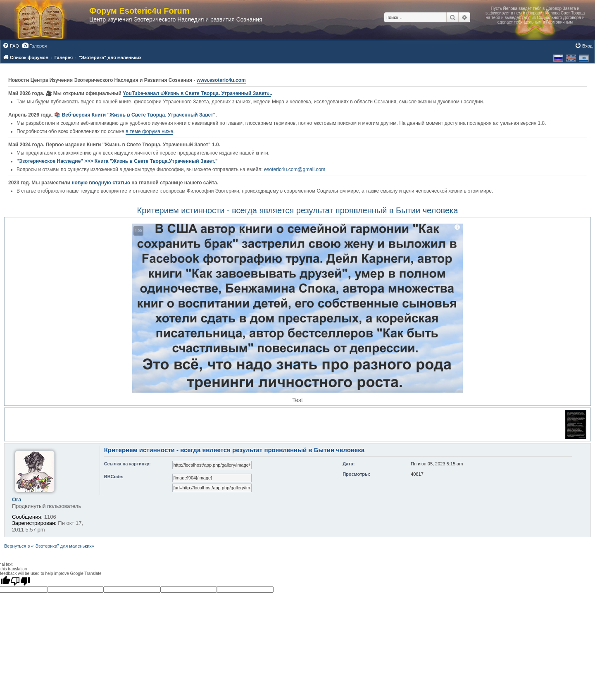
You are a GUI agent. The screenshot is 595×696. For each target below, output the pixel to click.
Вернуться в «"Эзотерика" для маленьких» (49, 545)
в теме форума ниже (149, 131)
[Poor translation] (20, 581)
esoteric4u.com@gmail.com (294, 169)
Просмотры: (356, 474)
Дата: (349, 463)
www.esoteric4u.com (221, 80)
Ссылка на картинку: (127, 463)
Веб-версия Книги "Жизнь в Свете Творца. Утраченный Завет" (139, 115)
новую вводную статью (101, 183)
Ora (16, 499)
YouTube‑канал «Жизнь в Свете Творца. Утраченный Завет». (197, 93)
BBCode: (114, 476)
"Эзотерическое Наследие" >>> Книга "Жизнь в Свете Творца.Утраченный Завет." (117, 161)
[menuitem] (10, 45)
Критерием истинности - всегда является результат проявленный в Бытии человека (297, 210)
